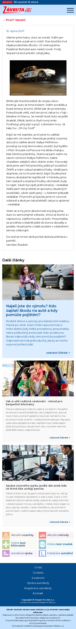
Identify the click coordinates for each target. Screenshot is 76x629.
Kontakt (38, 593)
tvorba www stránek (29, 602)
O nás (38, 567)
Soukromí (38, 577)
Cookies (38, 572)
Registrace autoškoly (38, 588)
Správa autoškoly (38, 582)
